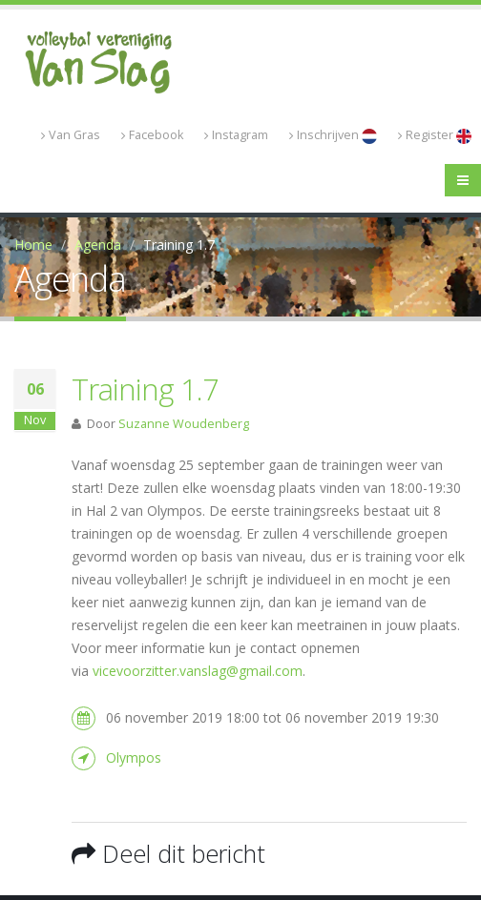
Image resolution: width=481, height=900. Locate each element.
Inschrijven (333, 135)
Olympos (133, 757)
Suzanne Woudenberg (183, 424)
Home (33, 244)
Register (434, 135)
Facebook (152, 135)
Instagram (236, 135)
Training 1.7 (145, 389)
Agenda (97, 244)
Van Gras (70, 135)
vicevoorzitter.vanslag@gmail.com (198, 671)
